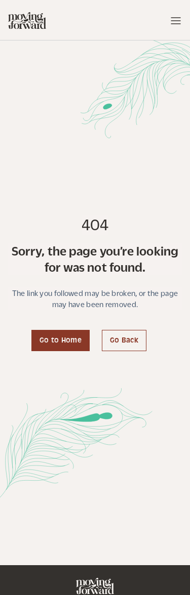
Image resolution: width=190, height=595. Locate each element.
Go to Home (61, 340)
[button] (171, 21)
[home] (27, 20)
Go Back (124, 340)
